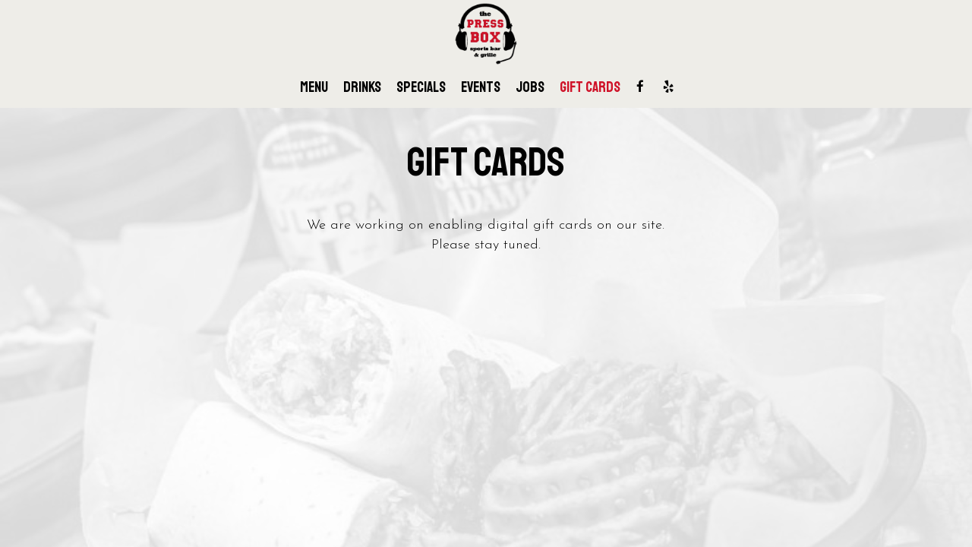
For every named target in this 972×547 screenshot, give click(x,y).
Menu (314, 87)
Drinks (362, 87)
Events (480, 87)
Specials (421, 87)
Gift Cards (590, 87)
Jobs (530, 87)
